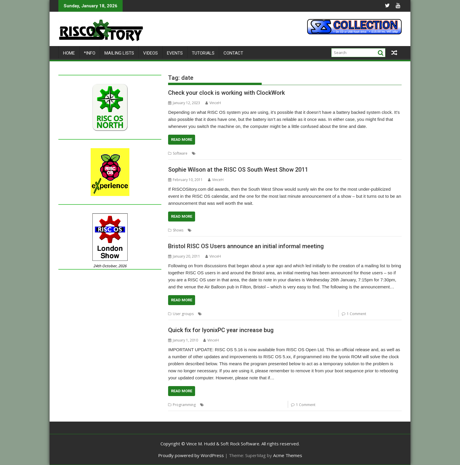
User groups (252, 230)
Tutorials (203, 53)
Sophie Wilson (227, 230)
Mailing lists (119, 53)
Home (69, 53)
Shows (178, 230)
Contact (233, 53)
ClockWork (217, 153)
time (278, 153)
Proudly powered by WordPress (191, 455)
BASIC (210, 404)
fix (238, 404)
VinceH (213, 102)
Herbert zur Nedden (256, 153)
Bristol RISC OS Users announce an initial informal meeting (246, 246)
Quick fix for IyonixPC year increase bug (221, 330)
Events (175, 53)
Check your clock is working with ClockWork (226, 92)
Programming (184, 404)
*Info (89, 53)
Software (180, 153)
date (232, 153)
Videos (150, 53)
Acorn (208, 313)
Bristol (221, 313)
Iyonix (247, 404)
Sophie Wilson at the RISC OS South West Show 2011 (238, 169)
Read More (181, 139)
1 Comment (356, 313)
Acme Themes (287, 455)
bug (220, 404)
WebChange (274, 404)
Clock (201, 153)
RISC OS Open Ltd (274, 313)
